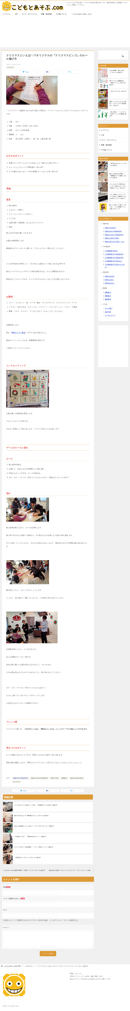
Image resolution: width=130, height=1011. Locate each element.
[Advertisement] (65, 32)
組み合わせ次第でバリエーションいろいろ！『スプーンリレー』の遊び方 (71, 870)
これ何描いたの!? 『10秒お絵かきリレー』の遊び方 (30, 836)
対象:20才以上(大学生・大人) (114, 241)
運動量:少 (64, 778)
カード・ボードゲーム (29, 14)
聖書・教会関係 (46, 14)
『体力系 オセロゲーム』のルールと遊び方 (117, 164)
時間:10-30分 (55, 778)
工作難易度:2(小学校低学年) (114, 254)
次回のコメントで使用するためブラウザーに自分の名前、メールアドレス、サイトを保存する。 (41, 920)
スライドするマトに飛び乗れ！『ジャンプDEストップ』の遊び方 (33, 847)
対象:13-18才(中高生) (76, 778)
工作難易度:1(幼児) (111, 251)
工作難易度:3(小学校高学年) (114, 258)
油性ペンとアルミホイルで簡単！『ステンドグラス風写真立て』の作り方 (117, 103)
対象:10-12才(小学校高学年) (39, 778)
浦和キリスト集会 (18, 333)
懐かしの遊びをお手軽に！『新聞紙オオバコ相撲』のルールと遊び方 (117, 175)
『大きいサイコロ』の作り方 (117, 91)
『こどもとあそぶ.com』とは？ (81, 14)
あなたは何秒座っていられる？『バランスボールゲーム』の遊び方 (34, 826)
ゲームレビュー (110, 315)
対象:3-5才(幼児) (110, 228)
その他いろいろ (61, 14)
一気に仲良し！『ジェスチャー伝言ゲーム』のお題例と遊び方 (117, 114)
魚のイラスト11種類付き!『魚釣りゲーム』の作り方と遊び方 (117, 82)
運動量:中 (108, 296)
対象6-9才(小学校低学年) (20, 778)
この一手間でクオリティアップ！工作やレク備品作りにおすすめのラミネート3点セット (117, 197)
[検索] (113, 55)
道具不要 (108, 312)
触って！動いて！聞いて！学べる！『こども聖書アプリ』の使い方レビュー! (117, 207)
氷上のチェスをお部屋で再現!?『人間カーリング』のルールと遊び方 (24, 870)
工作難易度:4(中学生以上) (113, 261)
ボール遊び (108, 308)
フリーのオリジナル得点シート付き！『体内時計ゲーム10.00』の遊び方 (35, 805)
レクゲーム (6, 14)
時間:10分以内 (109, 276)
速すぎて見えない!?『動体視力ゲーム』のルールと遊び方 (31, 815)
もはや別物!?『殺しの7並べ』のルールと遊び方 (116, 71)
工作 (16, 14)
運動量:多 (108, 299)
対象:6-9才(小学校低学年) (113, 231)
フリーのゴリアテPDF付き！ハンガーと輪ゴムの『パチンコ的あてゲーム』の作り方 (117, 186)
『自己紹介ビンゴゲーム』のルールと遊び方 (27, 857)
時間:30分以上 (109, 283)
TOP (12, 966)
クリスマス (16, 782)
